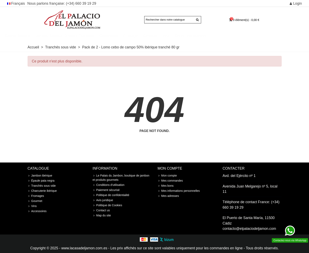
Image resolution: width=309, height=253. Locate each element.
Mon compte (167, 175)
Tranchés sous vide (42, 186)
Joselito (118, 36)
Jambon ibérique (34, 36)
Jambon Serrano (96, 36)
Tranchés (134, 36)
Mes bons (166, 186)
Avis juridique (103, 200)
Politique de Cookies (107, 205)
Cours (227, 36)
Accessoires (244, 36)
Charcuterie (156, 36)
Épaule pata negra (41, 181)
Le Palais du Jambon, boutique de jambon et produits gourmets (121, 177)
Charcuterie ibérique (42, 191)
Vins (213, 36)
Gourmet (197, 36)
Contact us (101, 210)
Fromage (178, 36)
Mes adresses (168, 196)
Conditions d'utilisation (109, 185)
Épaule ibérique (65, 36)
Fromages (36, 196)
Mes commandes (170, 181)
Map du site (102, 215)
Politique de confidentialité (111, 195)
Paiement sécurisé (106, 190)
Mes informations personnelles (179, 191)
